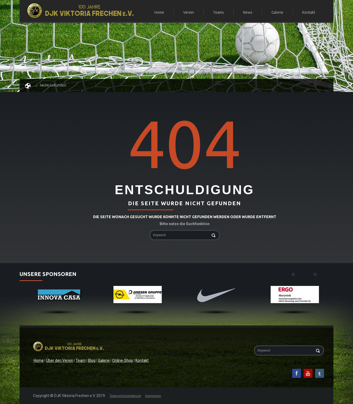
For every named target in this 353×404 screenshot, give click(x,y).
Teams (216, 12)
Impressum (153, 396)
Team (81, 360)
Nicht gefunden (53, 85)
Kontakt (308, 12)
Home (159, 12)
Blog (91, 360)
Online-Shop (122, 360)
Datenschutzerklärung (125, 396)
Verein (186, 12)
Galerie (277, 12)
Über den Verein (59, 360)
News (247, 12)
